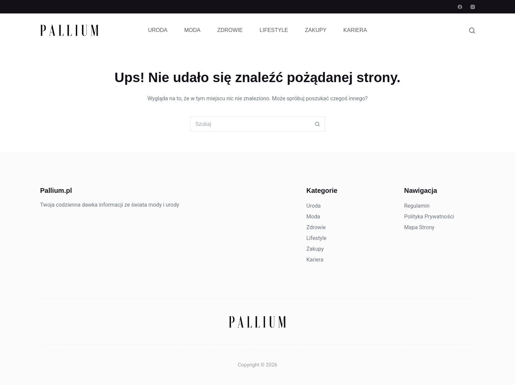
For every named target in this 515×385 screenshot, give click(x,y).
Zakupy (316, 30)
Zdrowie (230, 30)
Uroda (158, 30)
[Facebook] (460, 7)
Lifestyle (274, 30)
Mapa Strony (419, 227)
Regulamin (417, 206)
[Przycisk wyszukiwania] (317, 124)
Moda (192, 30)
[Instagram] (473, 7)
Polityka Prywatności (429, 216)
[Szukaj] (472, 30)
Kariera (355, 30)
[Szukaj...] (250, 124)
